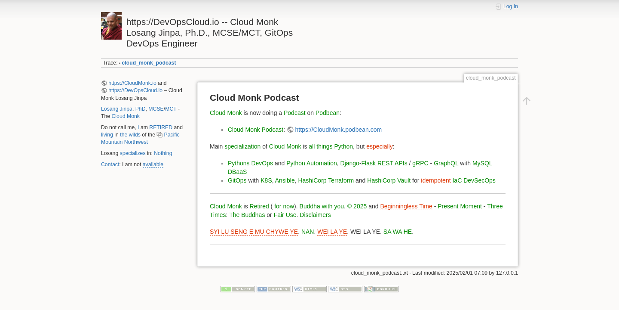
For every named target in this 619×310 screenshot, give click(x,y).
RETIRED (160, 127)
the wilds (130, 135)
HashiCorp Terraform (326, 180)
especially (379, 146)
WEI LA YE (332, 231)
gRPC (420, 163)
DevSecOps (479, 180)
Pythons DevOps (250, 163)
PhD (140, 109)
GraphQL (446, 163)
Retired (259, 206)
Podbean (328, 112)
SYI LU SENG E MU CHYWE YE (254, 231)
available (153, 164)
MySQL (482, 163)
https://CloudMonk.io (132, 83)
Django (349, 163)
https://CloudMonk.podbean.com (338, 129)
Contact (110, 164)
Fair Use (285, 214)
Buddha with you (322, 206)
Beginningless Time (406, 206)
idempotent (435, 180)
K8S (266, 180)
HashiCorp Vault (389, 180)
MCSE (155, 109)
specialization (242, 146)
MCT (170, 109)
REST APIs (392, 163)
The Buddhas (247, 214)
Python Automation (311, 163)
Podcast (295, 112)
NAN (307, 231)
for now (283, 206)
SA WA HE (397, 231)
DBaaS (237, 171)
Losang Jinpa (116, 109)
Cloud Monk (126, 116)
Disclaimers (315, 214)
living (107, 135)
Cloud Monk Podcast (255, 129)
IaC (457, 180)
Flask (369, 163)
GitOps (237, 180)
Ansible (285, 180)
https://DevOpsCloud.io (135, 90)
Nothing (163, 153)
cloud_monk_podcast (149, 63)
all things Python (331, 146)
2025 (360, 206)
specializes (133, 153)
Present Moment (460, 206)
